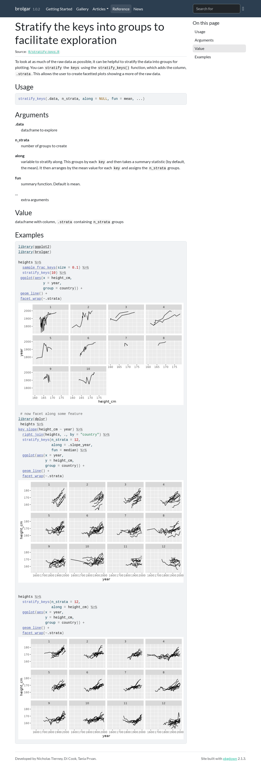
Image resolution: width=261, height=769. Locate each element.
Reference (121, 8)
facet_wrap (30, 299)
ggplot (26, 278)
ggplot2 (42, 247)
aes (38, 278)
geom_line (29, 294)
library (25, 247)
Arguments (204, 40)
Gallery (82, 8)
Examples (203, 56)
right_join (32, 435)
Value (199, 48)
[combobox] (216, 8)
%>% (38, 262)
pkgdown (230, 758)
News (138, 8)
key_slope (27, 429)
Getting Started (59, 8)
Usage (200, 31)
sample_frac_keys (39, 268)
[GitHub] (243, 8)
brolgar (23, 8)
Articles (99, 8)
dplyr (40, 419)
